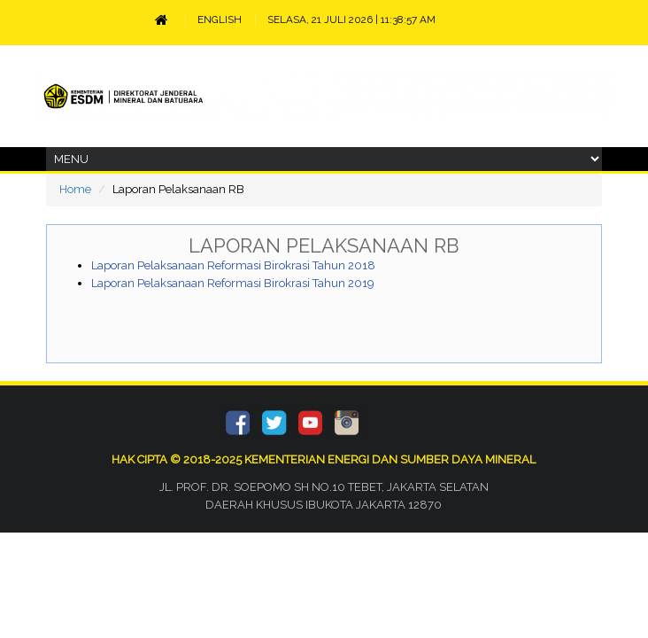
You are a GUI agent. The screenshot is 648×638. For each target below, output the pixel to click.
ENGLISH (219, 19)
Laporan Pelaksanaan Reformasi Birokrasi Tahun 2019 (232, 283)
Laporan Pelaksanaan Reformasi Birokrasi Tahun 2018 (233, 265)
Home (75, 189)
